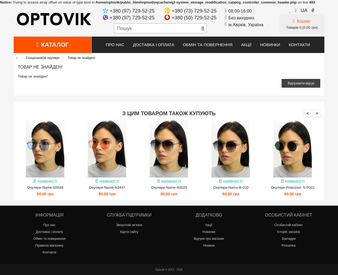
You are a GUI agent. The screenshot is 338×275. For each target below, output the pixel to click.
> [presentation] (317, 113)
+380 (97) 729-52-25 (132, 11)
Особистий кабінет (288, 225)
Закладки (289, 239)
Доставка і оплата (153, 44)
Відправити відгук (301, 83)
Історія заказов (288, 232)
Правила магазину (49, 245)
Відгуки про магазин (209, 239)
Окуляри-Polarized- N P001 (293, 187)
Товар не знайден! (81, 58)
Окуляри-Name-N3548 (45, 187)
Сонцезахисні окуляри (42, 58)
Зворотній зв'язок (129, 225)
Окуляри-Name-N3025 (169, 187)
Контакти (299, 44)
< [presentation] (308, 113)
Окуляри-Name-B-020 (230, 187)
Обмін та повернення (208, 44)
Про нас (115, 44)
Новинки (270, 44)
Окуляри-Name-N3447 (107, 187)
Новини (209, 245)
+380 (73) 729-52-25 (194, 11)
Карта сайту (129, 232)
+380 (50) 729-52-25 (194, 17)
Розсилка (288, 245)
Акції (246, 44)
